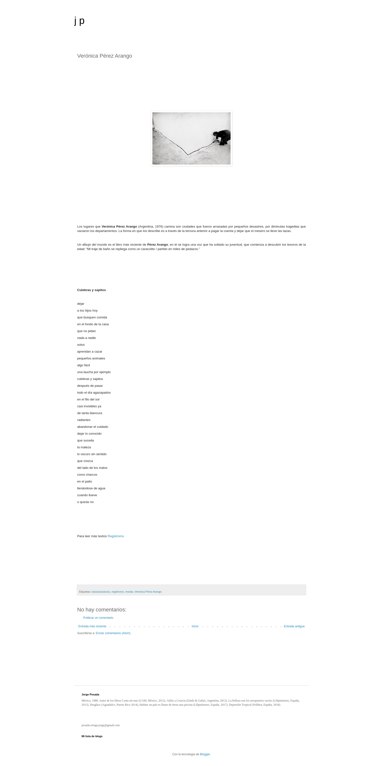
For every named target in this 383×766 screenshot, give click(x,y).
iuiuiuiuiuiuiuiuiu (101, 591)
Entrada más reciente (92, 626)
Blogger (205, 754)
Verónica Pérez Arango (148, 591)
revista (129, 591)
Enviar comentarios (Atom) (113, 633)
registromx (118, 591)
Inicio (195, 626)
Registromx (116, 536)
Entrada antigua (294, 626)
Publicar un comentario (98, 617)
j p (79, 20)
